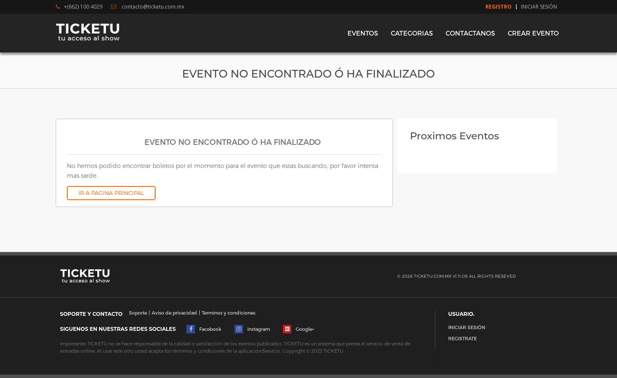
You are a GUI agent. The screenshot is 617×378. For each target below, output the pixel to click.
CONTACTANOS (470, 33)
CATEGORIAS (412, 33)
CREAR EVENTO (533, 33)
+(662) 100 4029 (79, 6)
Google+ (298, 329)
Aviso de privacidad (174, 312)
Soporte (138, 312)
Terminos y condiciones (228, 312)
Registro (498, 6)
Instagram (252, 329)
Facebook (204, 329)
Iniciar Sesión (539, 6)
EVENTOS (362, 33)
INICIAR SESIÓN (466, 327)
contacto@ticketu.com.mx (147, 6)
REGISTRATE (462, 338)
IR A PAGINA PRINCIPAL (111, 192)
